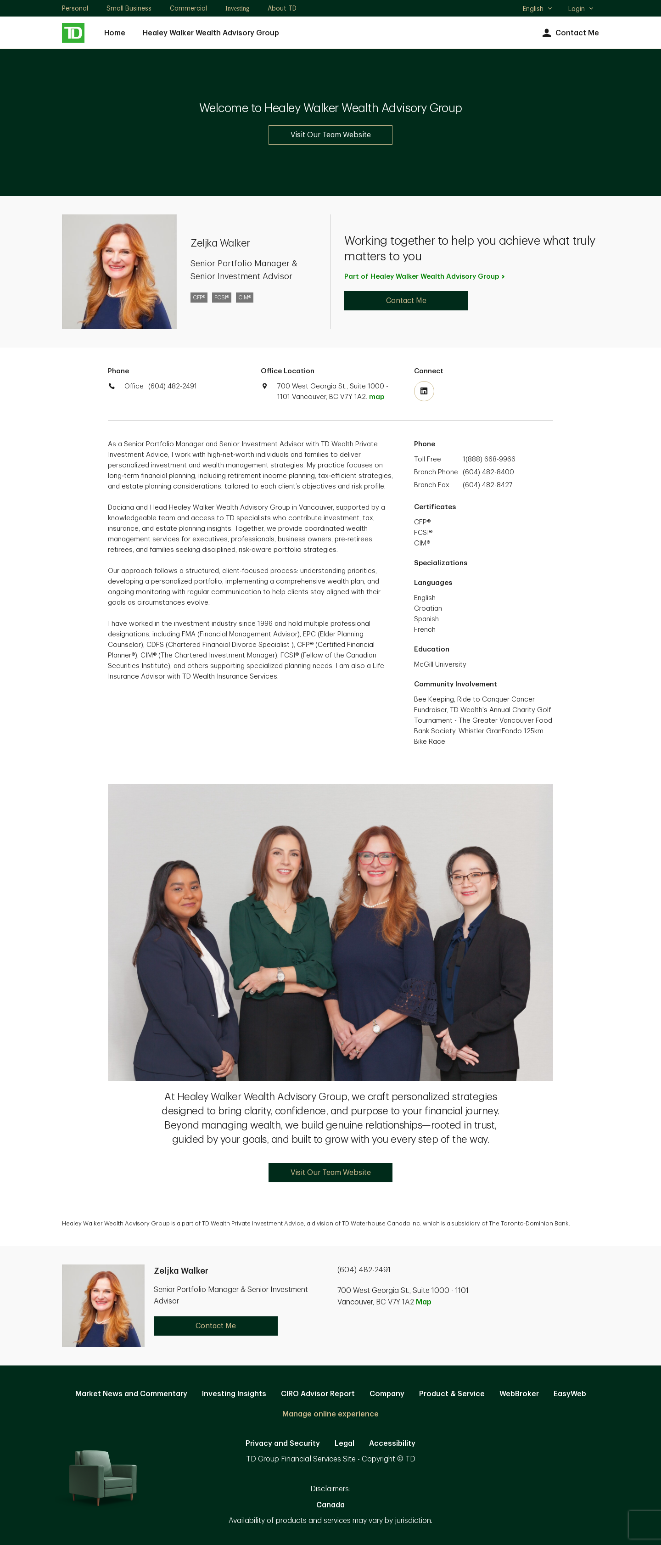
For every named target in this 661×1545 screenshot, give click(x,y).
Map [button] (423, 1302)
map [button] (376, 396)
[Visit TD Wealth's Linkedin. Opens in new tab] (424, 391)
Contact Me (569, 33)
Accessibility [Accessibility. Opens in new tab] (392, 1443)
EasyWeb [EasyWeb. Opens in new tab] (570, 1394)
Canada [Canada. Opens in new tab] (330, 1505)
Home (114, 33)
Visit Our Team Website (331, 135)
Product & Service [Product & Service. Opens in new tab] (452, 1394)
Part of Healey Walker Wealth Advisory (425, 276)
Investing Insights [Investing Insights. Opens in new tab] (234, 1394)
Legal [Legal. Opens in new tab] (344, 1443)
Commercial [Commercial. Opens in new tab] (188, 8)
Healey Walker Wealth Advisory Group (211, 33)
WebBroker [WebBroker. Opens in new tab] (519, 1394)
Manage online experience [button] (330, 1414)
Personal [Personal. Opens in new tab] (75, 8)
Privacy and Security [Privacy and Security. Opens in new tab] (283, 1443)
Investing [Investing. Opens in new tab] (237, 8)
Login (581, 9)
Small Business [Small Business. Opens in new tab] (128, 8)
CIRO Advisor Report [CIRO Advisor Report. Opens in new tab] (318, 1394)
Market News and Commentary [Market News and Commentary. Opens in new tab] (131, 1394)
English (538, 10)
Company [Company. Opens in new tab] (387, 1394)
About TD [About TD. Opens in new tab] (282, 8)
